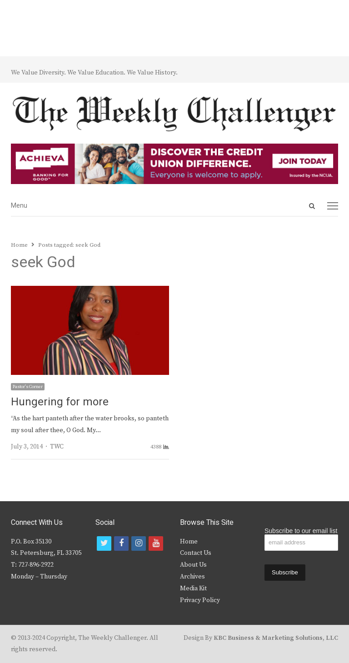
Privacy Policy (200, 600)
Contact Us (195, 553)
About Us (193, 565)
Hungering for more (60, 402)
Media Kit (193, 588)
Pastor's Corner (28, 386)
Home (189, 542)
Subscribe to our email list (300, 530)
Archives (192, 577)
